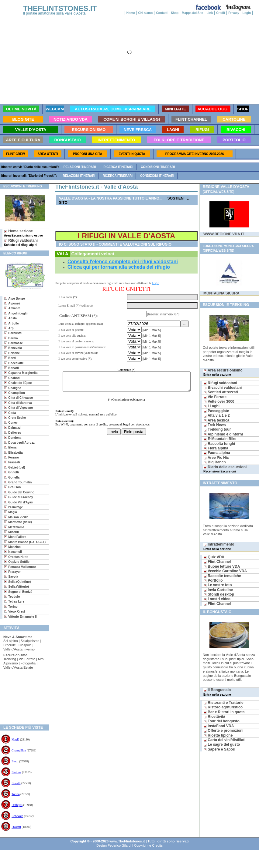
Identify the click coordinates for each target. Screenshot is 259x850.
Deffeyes (17, 805)
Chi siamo (145, 13)
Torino (16, 794)
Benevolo (17, 816)
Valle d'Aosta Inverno (19, 649)
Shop (174, 13)
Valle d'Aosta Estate (18, 667)
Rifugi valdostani (21, 242)
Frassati (16, 826)
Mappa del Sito (192, 13)
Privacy (233, 13)
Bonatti (16, 783)
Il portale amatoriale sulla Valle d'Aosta (54, 13)
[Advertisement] (22, 698)
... (185, 323)
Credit (220, 13)
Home (130, 13)
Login (247, 13)
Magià (15, 739)
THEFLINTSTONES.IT (60, 8)
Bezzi (15, 761)
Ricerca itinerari (118, 167)
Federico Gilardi (119, 845)
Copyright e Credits (148, 845)
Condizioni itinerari (158, 167)
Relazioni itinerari (80, 167)
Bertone (16, 772)
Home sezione (23, 233)
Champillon (19, 750)
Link (210, 13)
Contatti (161, 13)
